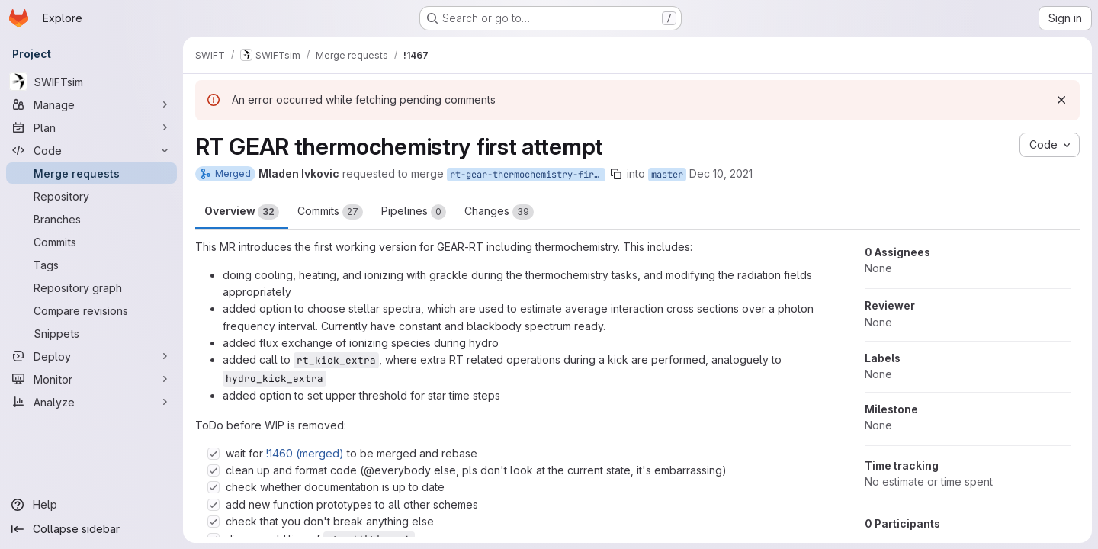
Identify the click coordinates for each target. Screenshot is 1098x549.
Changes (499, 212)
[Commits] (91, 241)
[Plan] (91, 127)
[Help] (91, 504)
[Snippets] (91, 333)
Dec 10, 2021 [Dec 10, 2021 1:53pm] (721, 173)
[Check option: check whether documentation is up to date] (213, 487)
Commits (330, 212)
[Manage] (91, 104)
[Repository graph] (91, 287)
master (667, 175)
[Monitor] (91, 379)
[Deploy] (91, 356)
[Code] (91, 150)
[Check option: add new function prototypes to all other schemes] (213, 505)
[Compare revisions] (91, 310)
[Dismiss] (1061, 100)
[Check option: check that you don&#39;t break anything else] (213, 521)
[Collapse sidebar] (91, 529)
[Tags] (91, 264)
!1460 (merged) (305, 453)
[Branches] (91, 219)
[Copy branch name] (616, 174)
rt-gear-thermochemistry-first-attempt (527, 175)
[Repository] (91, 196)
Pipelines (413, 212)
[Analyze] (91, 402)
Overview (241, 212)
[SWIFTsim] (91, 81)
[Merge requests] (91, 173)
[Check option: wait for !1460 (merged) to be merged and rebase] (213, 454)
